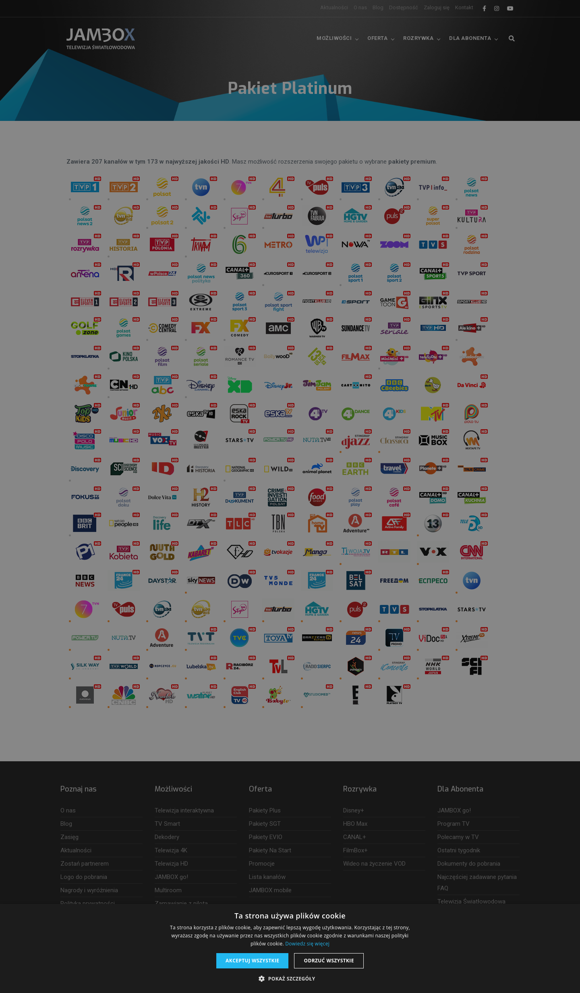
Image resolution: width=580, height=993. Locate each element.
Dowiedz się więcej (307, 943)
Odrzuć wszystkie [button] (329, 960)
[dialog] (290, 496)
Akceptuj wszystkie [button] (252, 960)
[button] (290, 978)
